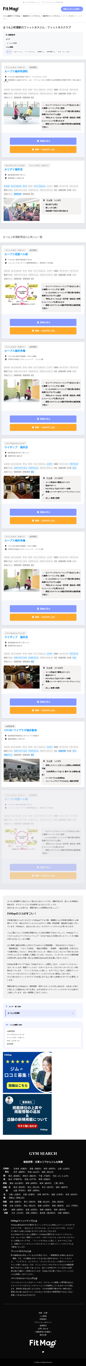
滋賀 (53, 1194)
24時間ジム (40, 52)
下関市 (74, 1206)
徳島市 (18, 1202)
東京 (10, 1176)
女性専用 (10, 1044)
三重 (56, 1183)
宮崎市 (34, 1213)
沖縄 (59, 1213)
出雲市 (46, 1206)
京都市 (31, 1194)
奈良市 (74, 1194)
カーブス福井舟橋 (14, 350)
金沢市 (50, 1187)
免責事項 (43, 1326)
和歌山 (12, 1198)
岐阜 (42, 1183)
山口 (68, 1206)
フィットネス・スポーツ (15, 1037)
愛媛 (40, 1202)
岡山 (26, 1206)
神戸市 (45, 1194)
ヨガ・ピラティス (13, 1041)
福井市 (64, 1187)
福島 (44, 1172)
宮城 (29, 1172)
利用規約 (43, 1319)
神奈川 (25, 1176)
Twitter (43, 1352)
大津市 (60, 1194)
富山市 (36, 1187)
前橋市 (47, 1179)
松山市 (46, 1202)
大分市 (20, 1213)
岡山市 (32, 1206)
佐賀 (27, 1210)
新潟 (15, 1187)
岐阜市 (48, 1183)
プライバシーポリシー (43, 1322)
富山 (29, 1187)
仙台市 (36, 1172)
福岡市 (20, 1210)
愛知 (11, 1183)
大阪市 (17, 1194)
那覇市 (66, 1213)
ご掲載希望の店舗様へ (43, 1332)
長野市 (36, 1191)
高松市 (32, 1202)
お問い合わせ (43, 1329)
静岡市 (34, 1183)
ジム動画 (43, 1316)
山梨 (15, 1191)
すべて (9, 52)
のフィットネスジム (31, 16)
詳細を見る (45, 141)
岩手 (15, 1172)
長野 (29, 1191)
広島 (11, 1206)
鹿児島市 (51, 1213)
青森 (31, 1169)
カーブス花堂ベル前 (16, 254)
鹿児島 (42, 1213)
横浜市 (33, 1176)
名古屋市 (19, 1183)
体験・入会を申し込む (45, 149)
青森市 (38, 1169)
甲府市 (22, 1191)
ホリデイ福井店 (13, 169)
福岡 (13, 1210)
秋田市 (52, 1169)
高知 (54, 1202)
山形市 (66, 1169)
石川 (44, 1187)
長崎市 (48, 1210)
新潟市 (22, 1187)
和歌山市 (20, 1198)
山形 (60, 1169)
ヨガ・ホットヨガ (63, 52)
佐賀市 (34, 1210)
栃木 (10, 1179)
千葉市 (47, 1176)
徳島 (11, 1202)
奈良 (67, 1194)
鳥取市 (60, 1206)
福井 (58, 1187)
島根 (40, 1206)
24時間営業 (11, 1031)
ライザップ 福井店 (16, 447)
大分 (13, 1213)
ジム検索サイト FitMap (12, 16)
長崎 (42, 1210)
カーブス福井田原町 (16, 71)
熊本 (56, 1210)
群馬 (40, 1179)
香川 (26, 1202)
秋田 (45, 1169)
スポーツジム (17, 52)
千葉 (40, 1176)
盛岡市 (22, 1172)
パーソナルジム (30, 52)
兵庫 (39, 1194)
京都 (25, 1194)
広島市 (18, 1206)
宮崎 (27, 1213)
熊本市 (62, 1210)
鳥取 (54, 1206)
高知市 (60, 1202)
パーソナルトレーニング (15, 1034)
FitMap (37, 1362)
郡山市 (50, 1172)
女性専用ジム (51, 52)
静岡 (27, 1183)
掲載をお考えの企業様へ (72, 9)
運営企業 (43, 1335)
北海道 (16, 1169)
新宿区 (17, 1176)
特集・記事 (43, 1313)
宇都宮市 (17, 1179)
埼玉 (55, 1176)
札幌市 (24, 1169)
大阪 (11, 1194)
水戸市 (33, 1179)
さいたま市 (63, 1176)
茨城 (26, 1179)
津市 (61, 1183)
